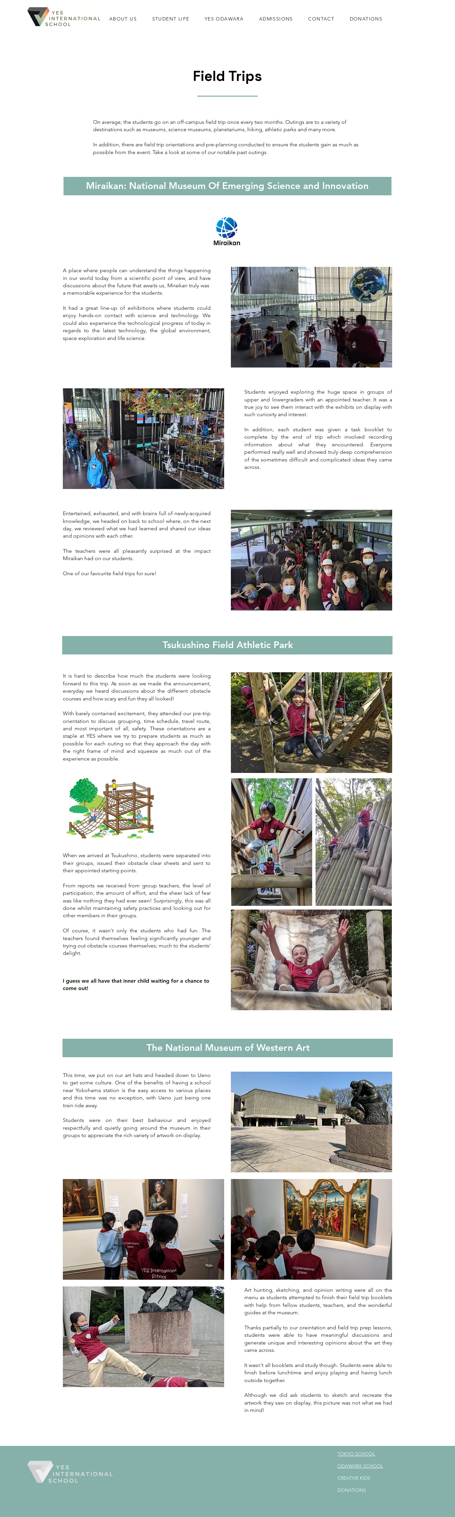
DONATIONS (351, 1490)
